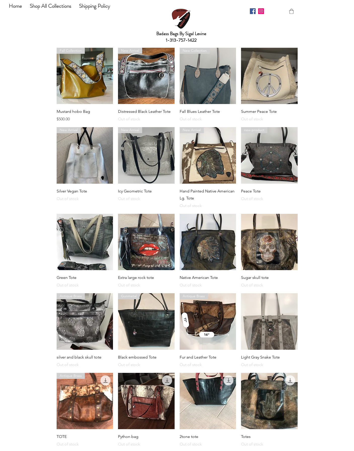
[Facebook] (253, 11)
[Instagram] (261, 11)
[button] (291, 11)
